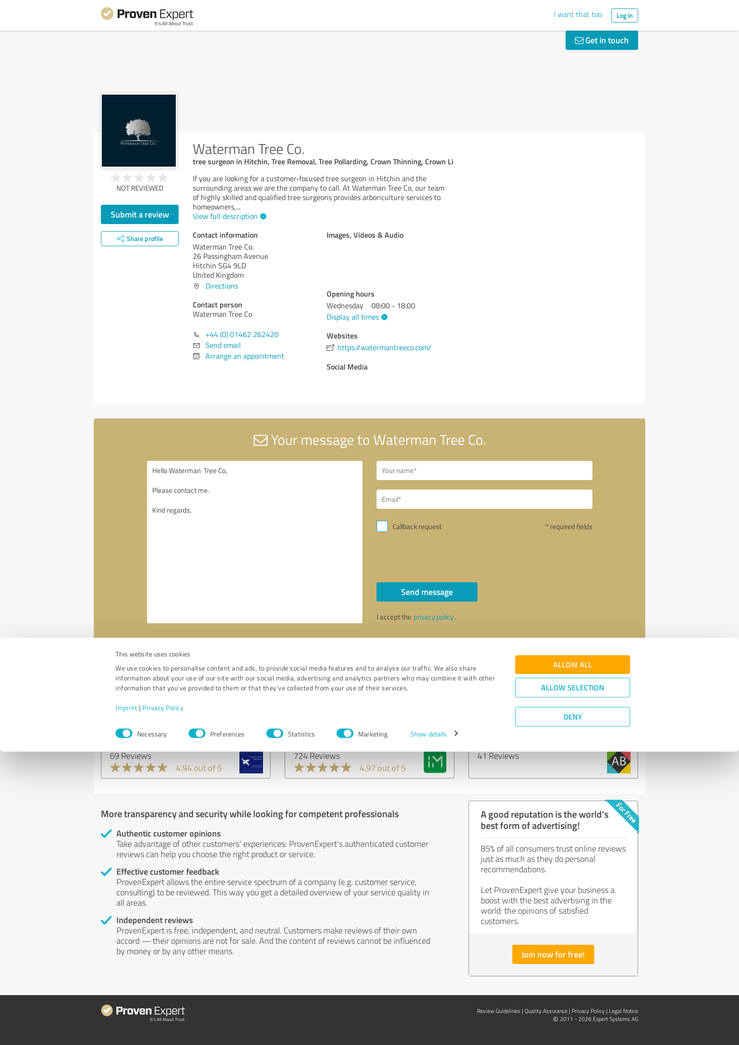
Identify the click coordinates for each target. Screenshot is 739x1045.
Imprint (126, 1001)
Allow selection (572, 980)
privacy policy (433, 617)
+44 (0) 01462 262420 (242, 334)
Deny (573, 1010)
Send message (427, 592)
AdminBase (499, 725)
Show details (429, 1027)
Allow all (572, 957)
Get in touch (602, 40)
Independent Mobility (335, 725)
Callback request (417, 526)
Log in (624, 15)
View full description (228, 216)
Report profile (280, 658)
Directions (221, 286)
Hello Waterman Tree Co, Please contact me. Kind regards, (255, 542)
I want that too (578, 14)
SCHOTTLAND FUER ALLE (161, 725)
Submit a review (140, 214)
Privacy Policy (162, 1001)
